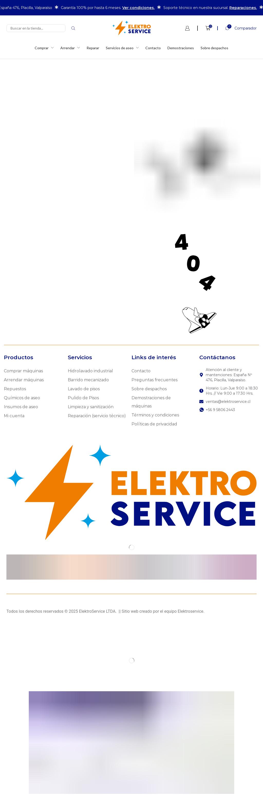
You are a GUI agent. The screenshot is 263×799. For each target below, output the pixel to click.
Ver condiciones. (138, 7)
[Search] (73, 28)
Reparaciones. (243, 7)
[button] (237, 28)
